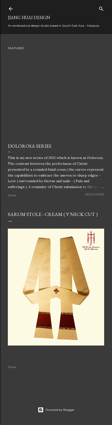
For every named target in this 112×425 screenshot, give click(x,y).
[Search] (101, 7)
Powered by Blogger (56, 410)
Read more (94, 194)
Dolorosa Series (29, 146)
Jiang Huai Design (29, 17)
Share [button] (12, 195)
